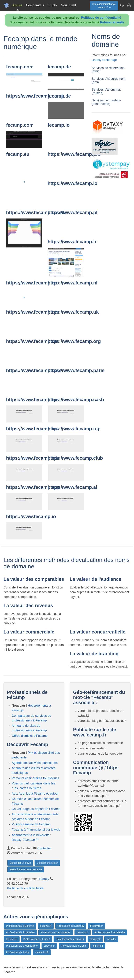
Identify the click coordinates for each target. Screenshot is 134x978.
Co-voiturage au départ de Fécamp (36, 809)
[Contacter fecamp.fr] (128, 5)
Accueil (17, 5)
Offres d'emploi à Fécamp (29, 736)
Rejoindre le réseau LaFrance (26, 869)
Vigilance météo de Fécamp (31, 824)
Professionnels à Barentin (20, 925)
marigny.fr (95, 939)
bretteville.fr (96, 925)
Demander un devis (20, 862)
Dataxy (44, 879)
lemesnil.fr (11, 939)
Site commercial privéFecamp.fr (104, 6)
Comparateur (35, 5)
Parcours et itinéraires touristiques (35, 778)
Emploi (52, 5)
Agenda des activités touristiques (35, 763)
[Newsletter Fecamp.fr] (121, 5)
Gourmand (68, 5)
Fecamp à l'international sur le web (36, 829)
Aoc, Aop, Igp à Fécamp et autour (35, 793)
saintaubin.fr (42, 952)
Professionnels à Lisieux (36, 939)
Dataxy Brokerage (104, 60)
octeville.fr (49, 945)
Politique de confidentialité (101, 17)
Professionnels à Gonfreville (109, 932)
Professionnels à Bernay (71, 925)
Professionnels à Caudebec (55, 932)
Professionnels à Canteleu (20, 932)
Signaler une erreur (47, 862)
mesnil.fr (111, 939)
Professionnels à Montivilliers (22, 945)
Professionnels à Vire (17, 952)
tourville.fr (97, 945)
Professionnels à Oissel (73, 945)
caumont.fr (82, 932)
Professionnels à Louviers (70, 939)
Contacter (44, 848)
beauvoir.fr (45, 925)
